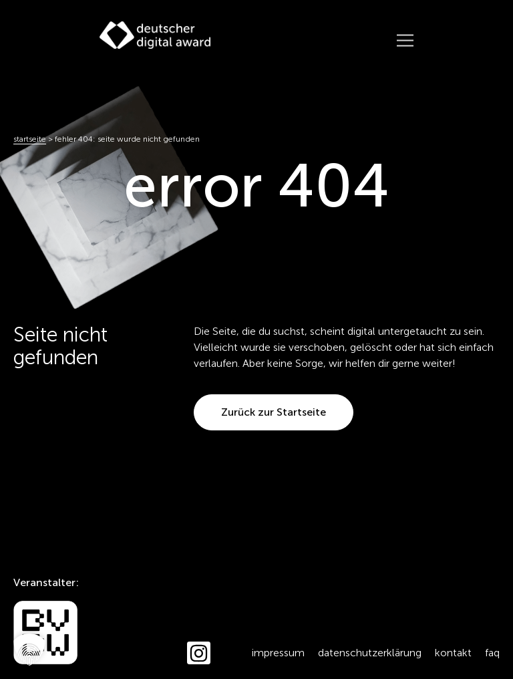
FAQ (492, 652)
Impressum (278, 652)
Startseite (29, 139)
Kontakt (453, 652)
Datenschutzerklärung (369, 652)
